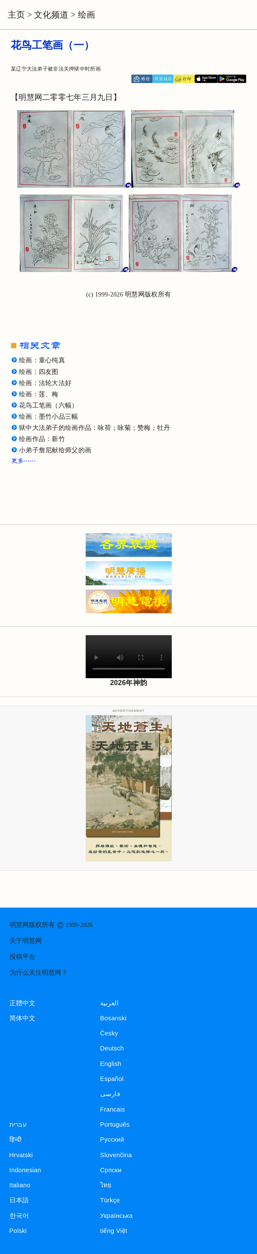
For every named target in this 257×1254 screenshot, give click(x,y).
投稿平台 (22, 956)
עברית (18, 1124)
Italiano (20, 1185)
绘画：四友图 (39, 371)
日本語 (19, 1200)
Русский (112, 1139)
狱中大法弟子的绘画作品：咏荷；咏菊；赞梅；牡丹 (94, 427)
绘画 (86, 14)
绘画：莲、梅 (39, 394)
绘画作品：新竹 (42, 439)
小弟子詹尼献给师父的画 (55, 450)
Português (115, 1124)
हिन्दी (15, 1139)
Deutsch (112, 1048)
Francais (112, 1109)
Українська (116, 1215)
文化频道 (51, 14)
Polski (18, 1230)
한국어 (19, 1215)
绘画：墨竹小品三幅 (48, 416)
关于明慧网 (25, 940)
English (111, 1063)
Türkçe (110, 1200)
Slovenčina (116, 1155)
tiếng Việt (113, 1230)
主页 (16, 14)
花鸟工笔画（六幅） (48, 405)
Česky (109, 1033)
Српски (111, 1170)
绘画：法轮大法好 (45, 383)
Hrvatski (21, 1155)
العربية (109, 1003)
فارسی (110, 1093)
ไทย (106, 1185)
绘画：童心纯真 (42, 360)
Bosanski (113, 1018)
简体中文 (22, 1018)
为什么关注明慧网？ (38, 972)
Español (112, 1078)
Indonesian (25, 1170)
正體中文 (22, 1003)
